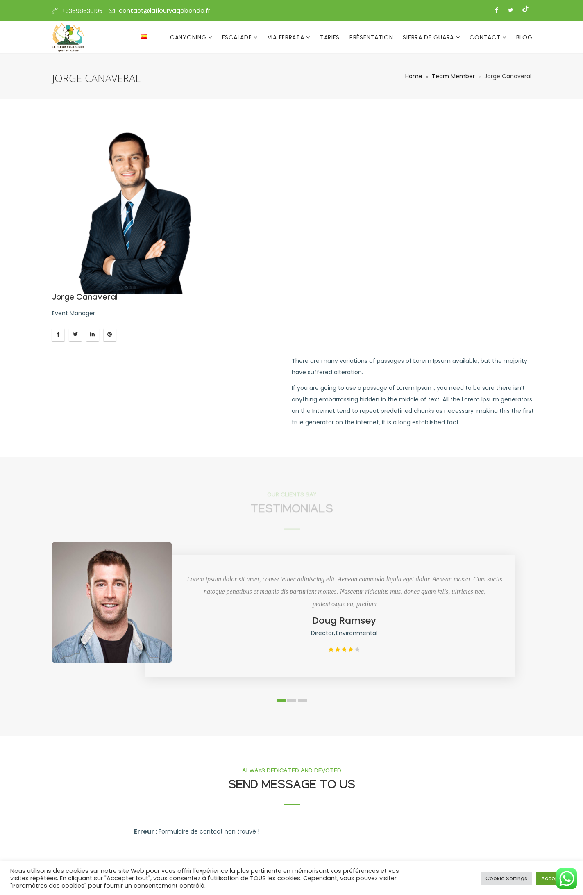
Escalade (238, 37)
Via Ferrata (287, 37)
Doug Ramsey (344, 620)
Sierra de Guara (429, 37)
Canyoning (189, 37)
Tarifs (330, 37)
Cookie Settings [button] (506, 878)
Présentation (371, 37)
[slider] (344, 649)
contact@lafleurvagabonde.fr (164, 10)
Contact (486, 37)
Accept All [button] (554, 878)
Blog (524, 37)
